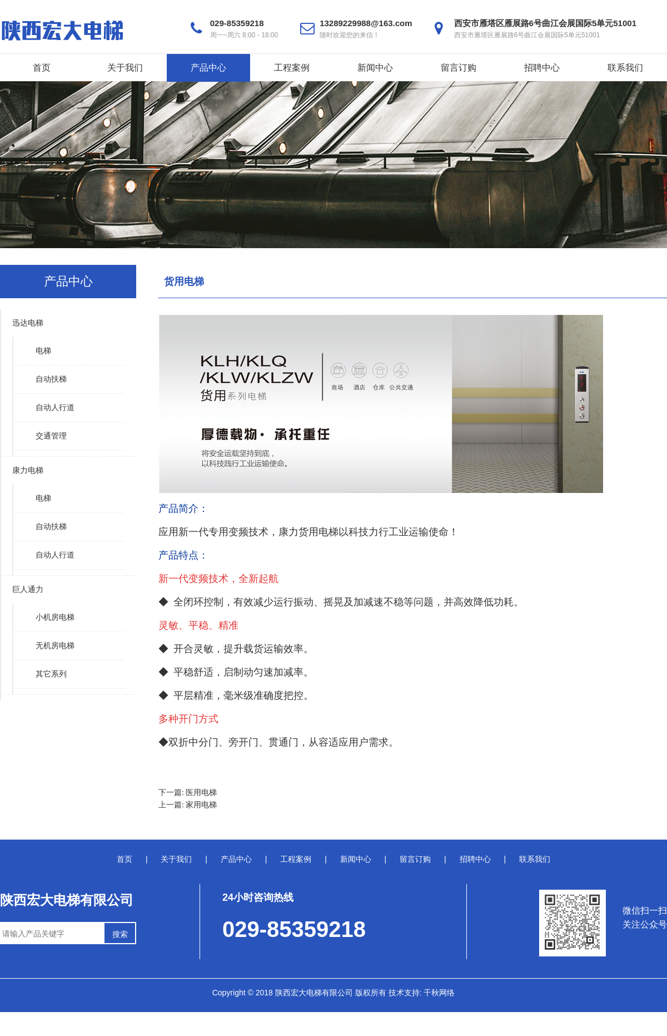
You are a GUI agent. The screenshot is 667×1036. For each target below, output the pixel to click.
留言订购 (458, 67)
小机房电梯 (55, 617)
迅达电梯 (27, 323)
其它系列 (51, 674)
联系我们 (625, 67)
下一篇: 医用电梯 (187, 792)
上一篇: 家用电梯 (187, 805)
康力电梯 (27, 470)
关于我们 (125, 67)
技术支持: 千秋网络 (422, 992)
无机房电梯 (55, 646)
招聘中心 (542, 67)
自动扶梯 (51, 379)
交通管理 (51, 436)
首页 (42, 67)
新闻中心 (375, 67)
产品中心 (208, 67)
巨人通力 (27, 589)
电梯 (43, 351)
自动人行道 (55, 407)
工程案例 (292, 67)
